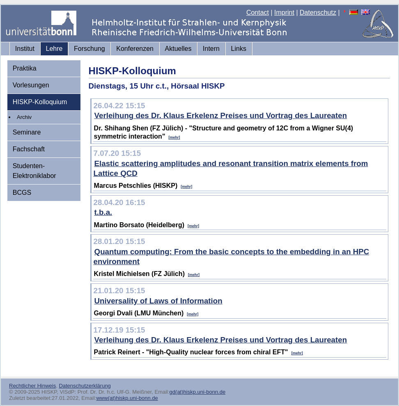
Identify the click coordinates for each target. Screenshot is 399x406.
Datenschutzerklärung (84, 386)
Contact (257, 12)
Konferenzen (135, 48)
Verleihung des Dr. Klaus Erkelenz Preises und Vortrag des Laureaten (220, 115)
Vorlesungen (31, 85)
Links (238, 48)
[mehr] (174, 137)
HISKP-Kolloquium (40, 101)
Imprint (284, 12)
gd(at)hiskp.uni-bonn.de (198, 392)
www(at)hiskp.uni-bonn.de (127, 398)
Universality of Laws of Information (158, 301)
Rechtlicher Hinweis (32, 386)
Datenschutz (318, 12)
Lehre (54, 48)
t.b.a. (103, 212)
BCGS (22, 192)
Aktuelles (178, 48)
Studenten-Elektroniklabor (34, 170)
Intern (211, 48)
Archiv (24, 117)
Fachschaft (29, 149)
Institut (24, 48)
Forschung (89, 48)
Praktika (25, 68)
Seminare (27, 132)
